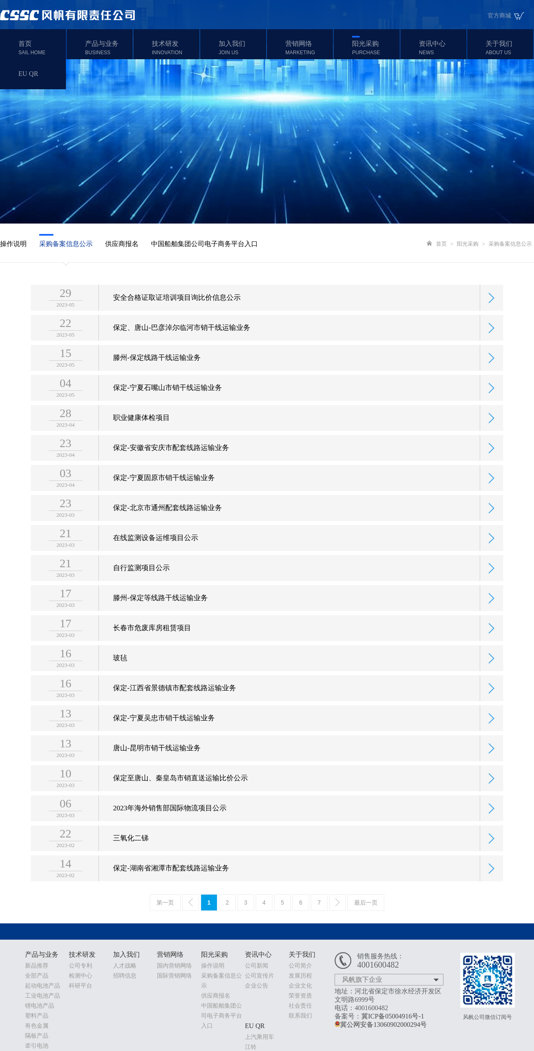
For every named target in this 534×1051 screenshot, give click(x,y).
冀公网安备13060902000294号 (381, 1024)
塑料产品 (36, 1016)
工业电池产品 (42, 996)
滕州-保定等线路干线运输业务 (160, 615)
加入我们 (241, 47)
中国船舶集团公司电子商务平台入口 (204, 243)
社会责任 (300, 1006)
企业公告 (256, 986)
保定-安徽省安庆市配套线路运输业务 (171, 465)
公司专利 (80, 966)
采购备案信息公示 (66, 243)
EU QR (28, 73)
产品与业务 (108, 47)
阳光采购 (375, 47)
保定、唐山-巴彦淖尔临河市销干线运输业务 (181, 345)
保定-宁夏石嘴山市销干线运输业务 (167, 405)
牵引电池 (36, 1046)
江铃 (251, 1047)
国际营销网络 (174, 976)
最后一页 (366, 902)
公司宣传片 (259, 976)
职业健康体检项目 (141, 435)
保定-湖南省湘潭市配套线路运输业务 (171, 885)
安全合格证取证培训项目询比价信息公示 (177, 315)
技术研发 (174, 47)
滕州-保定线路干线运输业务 (157, 375)
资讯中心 (441, 47)
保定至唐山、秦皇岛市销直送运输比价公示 (180, 795)
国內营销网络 (174, 966)
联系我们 (300, 1016)
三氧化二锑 (131, 855)
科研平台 (80, 986)
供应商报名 (122, 243)
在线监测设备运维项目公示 (155, 555)
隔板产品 (36, 1036)
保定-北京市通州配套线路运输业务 (167, 525)
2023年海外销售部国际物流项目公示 (170, 825)
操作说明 (13, 243)
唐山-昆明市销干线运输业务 (157, 765)
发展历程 (300, 976)
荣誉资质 (300, 996)
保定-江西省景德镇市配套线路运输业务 (174, 705)
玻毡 (120, 675)
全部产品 (36, 976)
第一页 (165, 902)
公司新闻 (256, 966)
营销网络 (308, 47)
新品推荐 (36, 966)
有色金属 (36, 1026)
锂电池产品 (39, 1006)
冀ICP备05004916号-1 (392, 1016)
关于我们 (508, 47)
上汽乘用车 (259, 1037)
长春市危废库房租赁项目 (152, 645)
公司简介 (300, 966)
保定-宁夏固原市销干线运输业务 (164, 495)
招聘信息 (124, 976)
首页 (41, 47)
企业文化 (300, 986)
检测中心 (80, 976)
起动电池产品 (42, 986)
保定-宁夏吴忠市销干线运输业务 (164, 735)
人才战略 (124, 966)
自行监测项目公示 (141, 585)
